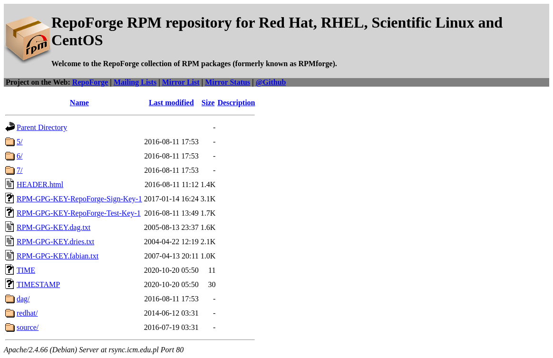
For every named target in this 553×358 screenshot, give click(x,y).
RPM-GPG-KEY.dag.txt (53, 227)
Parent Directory (42, 127)
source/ (28, 327)
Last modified (171, 103)
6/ (19, 156)
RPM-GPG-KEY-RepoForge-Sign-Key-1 (79, 199)
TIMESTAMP (38, 284)
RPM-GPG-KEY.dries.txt (55, 242)
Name (79, 103)
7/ (19, 170)
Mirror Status (227, 82)
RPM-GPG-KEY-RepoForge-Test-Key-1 (79, 213)
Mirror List (181, 82)
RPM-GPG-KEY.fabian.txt (57, 256)
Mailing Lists (135, 82)
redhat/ (27, 313)
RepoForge (90, 82)
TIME (26, 270)
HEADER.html (40, 184)
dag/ (23, 299)
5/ (19, 142)
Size (208, 103)
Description (236, 103)
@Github (271, 82)
